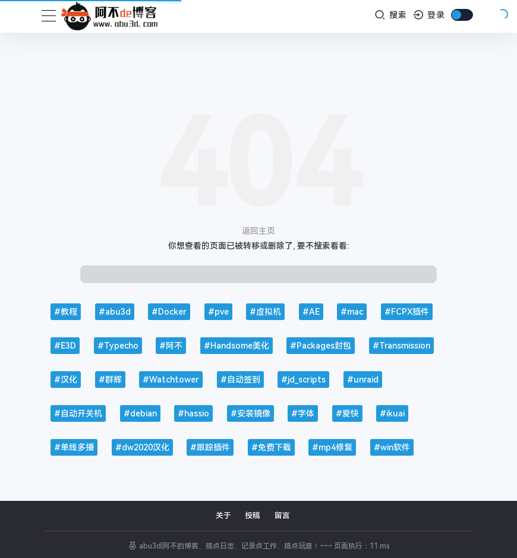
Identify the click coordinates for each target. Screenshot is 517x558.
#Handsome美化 (236, 345)
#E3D (65, 345)
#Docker (169, 311)
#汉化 (65, 379)
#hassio (193, 413)
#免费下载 (271, 447)
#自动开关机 (78, 413)
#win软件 (392, 447)
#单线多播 (74, 447)
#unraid (363, 379)
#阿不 (170, 345)
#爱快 (347, 413)
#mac (352, 311)
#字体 (302, 413)
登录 (429, 14)
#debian (140, 413)
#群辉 (110, 379)
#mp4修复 (332, 447)
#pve (218, 311)
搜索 (390, 14)
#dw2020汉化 (142, 447)
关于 (223, 515)
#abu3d (115, 311)
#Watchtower (171, 379)
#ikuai (392, 413)
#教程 (65, 311)
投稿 (252, 515)
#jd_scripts (303, 379)
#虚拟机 (265, 311)
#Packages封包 (320, 345)
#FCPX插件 (406, 311)
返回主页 (258, 231)
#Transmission (401, 345)
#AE (311, 311)
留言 (282, 515)
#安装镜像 (250, 413)
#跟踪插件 (210, 447)
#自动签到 (240, 379)
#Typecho (117, 345)
